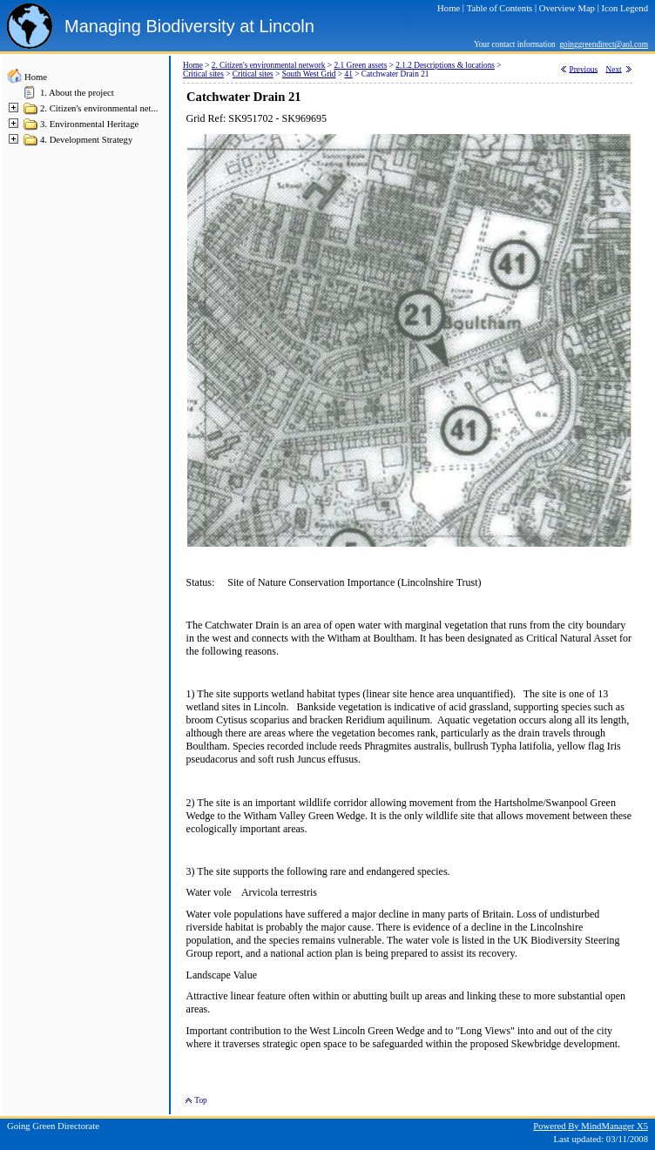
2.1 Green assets (360, 65)
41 (348, 74)
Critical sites (203, 74)
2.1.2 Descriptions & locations (445, 65)
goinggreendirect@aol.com (603, 44)
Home (35, 77)
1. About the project (77, 93)
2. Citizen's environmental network (269, 65)
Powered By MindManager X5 (590, 1126)
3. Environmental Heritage (89, 124)
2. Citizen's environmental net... (99, 108)
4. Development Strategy (86, 140)
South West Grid (309, 74)
